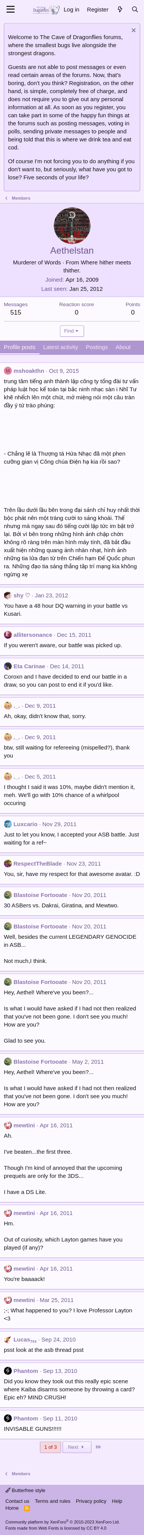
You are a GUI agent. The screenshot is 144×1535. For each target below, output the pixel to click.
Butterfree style (25, 1490)
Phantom (25, 1371)
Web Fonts (48, 1528)
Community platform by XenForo (62, 1522)
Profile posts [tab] (20, 347)
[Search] (134, 9)
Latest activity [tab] (60, 347)
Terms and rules (52, 1501)
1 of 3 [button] (50, 1447)
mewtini (24, 1125)
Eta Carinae (29, 666)
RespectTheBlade (37, 863)
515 (15, 312)
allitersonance (32, 634)
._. (16, 705)
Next (77, 1447)
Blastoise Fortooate (40, 895)
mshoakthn (28, 370)
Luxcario (25, 824)
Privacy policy (91, 1501)
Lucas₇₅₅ (24, 1339)
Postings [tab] (97, 347)
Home (12, 1508)
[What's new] (119, 9)
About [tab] (123, 347)
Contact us (17, 1501)
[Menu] (11, 9)
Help (117, 1501)
